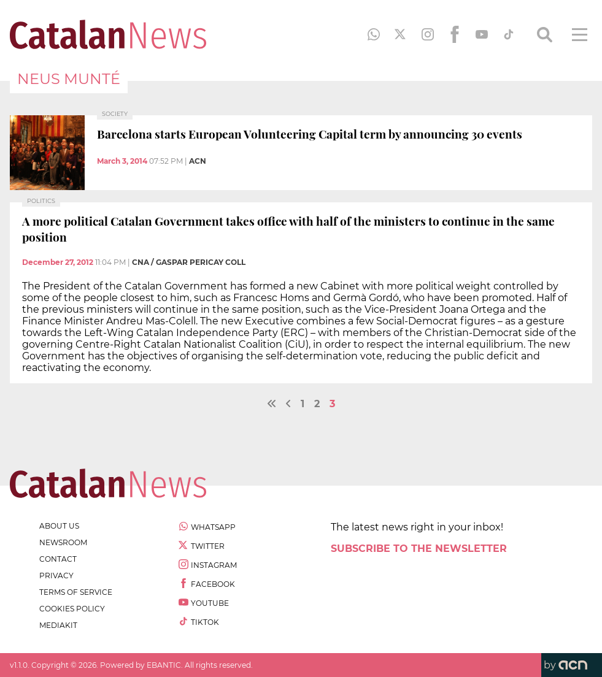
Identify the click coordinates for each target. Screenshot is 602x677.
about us (59, 525)
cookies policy (72, 608)
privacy (56, 575)
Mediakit (58, 625)
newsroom (63, 542)
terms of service (75, 592)
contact (58, 559)
